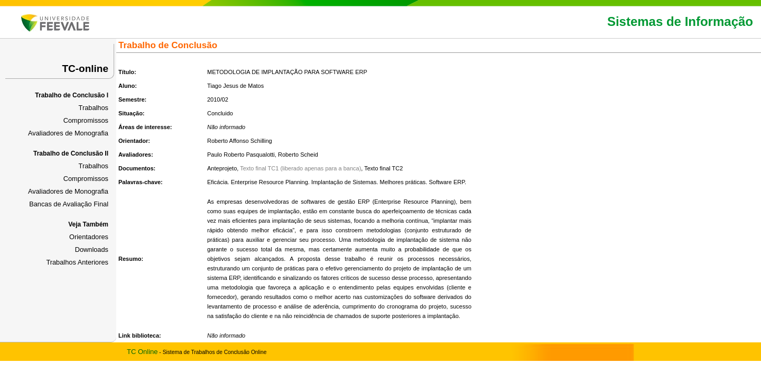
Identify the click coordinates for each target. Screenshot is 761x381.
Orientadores (88, 237)
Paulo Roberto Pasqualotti (241, 154)
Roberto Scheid (298, 154)
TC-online (85, 68)
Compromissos (85, 120)
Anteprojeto (222, 168)
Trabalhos (93, 108)
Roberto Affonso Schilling (239, 141)
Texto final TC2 (383, 168)
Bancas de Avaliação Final (68, 204)
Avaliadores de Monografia (68, 133)
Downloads (91, 249)
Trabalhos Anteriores (77, 262)
